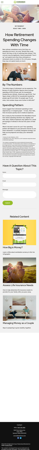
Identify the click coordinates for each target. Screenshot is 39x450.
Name (4, 172)
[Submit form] (8, 203)
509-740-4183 (21, 427)
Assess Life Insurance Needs (18, 285)
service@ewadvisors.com (19, 435)
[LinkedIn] (21, 438)
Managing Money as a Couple (18, 323)
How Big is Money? (13, 247)
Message (5, 189)
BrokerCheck (8, 445)
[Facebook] (18, 438)
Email (4, 181)
